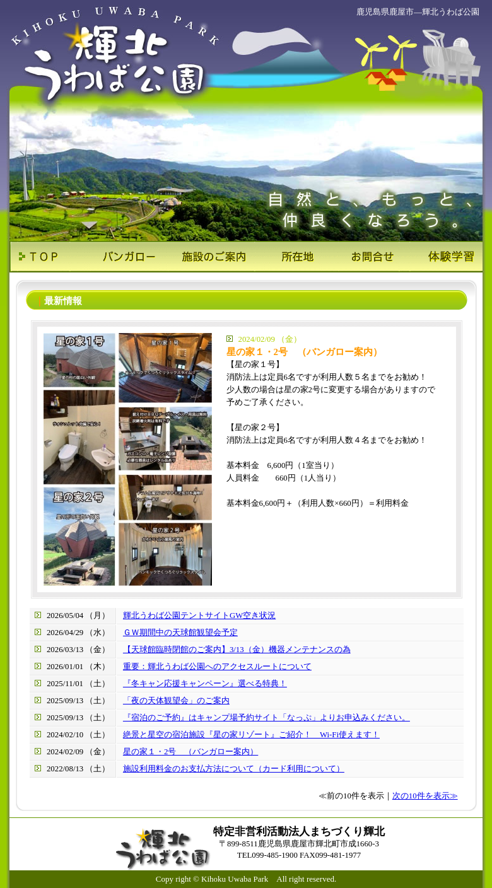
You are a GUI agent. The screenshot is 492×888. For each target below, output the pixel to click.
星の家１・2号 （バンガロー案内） (190, 751)
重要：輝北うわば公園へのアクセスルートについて (217, 666)
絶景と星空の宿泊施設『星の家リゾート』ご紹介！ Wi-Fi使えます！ (251, 734)
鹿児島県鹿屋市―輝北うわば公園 (417, 11)
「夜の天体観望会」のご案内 (176, 700)
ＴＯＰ (48, 256)
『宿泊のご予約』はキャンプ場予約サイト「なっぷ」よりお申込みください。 (266, 717)
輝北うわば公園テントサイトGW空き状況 (199, 615)
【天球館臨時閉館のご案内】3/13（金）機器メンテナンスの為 (237, 649)
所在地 (285, 256)
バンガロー (127, 256)
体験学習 (443, 256)
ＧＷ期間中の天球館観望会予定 (180, 632)
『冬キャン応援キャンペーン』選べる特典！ (205, 683)
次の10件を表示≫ (425, 796)
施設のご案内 (206, 256)
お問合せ (364, 256)
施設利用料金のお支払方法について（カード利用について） (233, 768)
